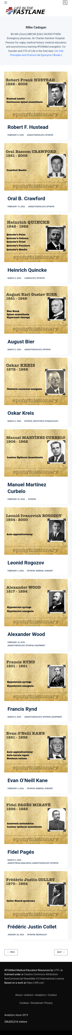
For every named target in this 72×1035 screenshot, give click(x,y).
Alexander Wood (26, 634)
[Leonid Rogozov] (36, 531)
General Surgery (44, 571)
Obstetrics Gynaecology (45, 421)
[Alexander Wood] (36, 602)
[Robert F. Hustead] (36, 95)
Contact (52, 995)
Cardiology (30, 278)
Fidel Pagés (20, 852)
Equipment (40, 645)
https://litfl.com (35, 982)
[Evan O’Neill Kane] (36, 748)
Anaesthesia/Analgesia (19, 863)
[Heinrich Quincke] (36, 238)
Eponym (49, 135)
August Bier (20, 342)
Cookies (24, 1002)
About (18, 995)
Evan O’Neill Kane (27, 780)
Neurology (41, 935)
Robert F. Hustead (27, 127)
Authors (28, 995)
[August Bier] (36, 309)
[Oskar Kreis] (36, 381)
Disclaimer (37, 1002)
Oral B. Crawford (26, 198)
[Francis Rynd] (36, 677)
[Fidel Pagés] (36, 820)
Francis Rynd (22, 709)
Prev (11, 952)
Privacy (48, 1002)
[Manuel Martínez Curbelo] (36, 453)
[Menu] (5, 2)
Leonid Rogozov (25, 563)
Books (57, 55)
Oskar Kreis (20, 413)
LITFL (57, 970)
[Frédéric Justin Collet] (36, 895)
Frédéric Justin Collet (31, 927)
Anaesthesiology (35, 135)
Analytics (40, 995)
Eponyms (46, 55)
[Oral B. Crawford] (36, 167)
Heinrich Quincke (27, 270)
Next (61, 952)
